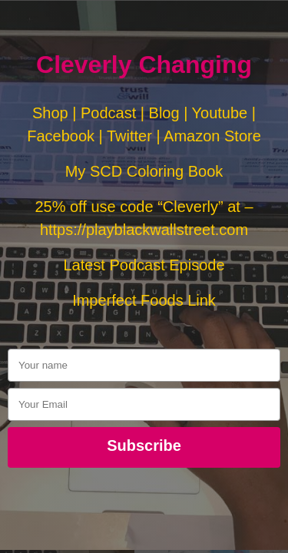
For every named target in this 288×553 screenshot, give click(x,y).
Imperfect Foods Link (144, 300)
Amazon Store (212, 135)
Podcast (108, 112)
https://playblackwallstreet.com (144, 229)
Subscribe (144, 445)
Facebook (60, 135)
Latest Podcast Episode (143, 265)
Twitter (129, 135)
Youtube (220, 112)
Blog (164, 112)
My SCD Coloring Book (144, 171)
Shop (50, 112)
